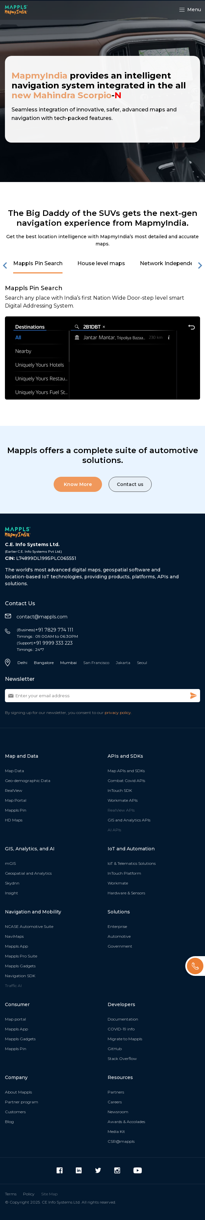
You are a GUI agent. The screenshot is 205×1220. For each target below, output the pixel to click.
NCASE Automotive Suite (29, 926)
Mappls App (16, 946)
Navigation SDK (20, 975)
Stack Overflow (122, 1058)
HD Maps (13, 819)
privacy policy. (118, 712)
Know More (78, 484)
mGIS (10, 863)
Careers (115, 1101)
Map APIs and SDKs (126, 770)
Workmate (118, 883)
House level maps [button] (101, 263)
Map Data (14, 770)
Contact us (130, 484)
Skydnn (12, 883)
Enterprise (117, 926)
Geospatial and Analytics (28, 873)
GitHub (115, 1048)
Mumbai (68, 662)
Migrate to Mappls (125, 1038)
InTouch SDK (120, 790)
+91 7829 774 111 (45, 630)
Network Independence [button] (171, 263)
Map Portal (15, 800)
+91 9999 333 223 (45, 643)
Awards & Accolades (126, 1121)
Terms (10, 1193)
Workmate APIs (123, 800)
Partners (116, 1092)
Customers (15, 1111)
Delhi (22, 662)
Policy (29, 1193)
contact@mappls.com (36, 616)
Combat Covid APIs (126, 780)
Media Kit (116, 1131)
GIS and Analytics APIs (129, 819)
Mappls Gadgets (20, 965)
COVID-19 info (121, 1028)
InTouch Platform (124, 873)
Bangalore (44, 662)
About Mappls (18, 1092)
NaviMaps (14, 936)
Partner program (21, 1101)
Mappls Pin (15, 810)
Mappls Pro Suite (21, 956)
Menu (190, 9)
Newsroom (118, 1111)
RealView (13, 790)
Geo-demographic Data (27, 780)
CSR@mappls (121, 1141)
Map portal (15, 1019)
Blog (9, 1121)
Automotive (119, 936)
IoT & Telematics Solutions (132, 863)
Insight (11, 892)
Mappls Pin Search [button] (38, 263)
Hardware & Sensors (126, 892)
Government (120, 946)
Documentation (123, 1019)
